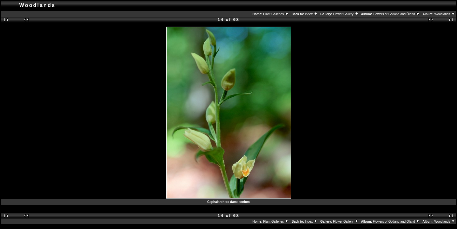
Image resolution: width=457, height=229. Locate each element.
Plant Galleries (276, 14)
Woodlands (444, 14)
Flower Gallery (345, 14)
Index (311, 14)
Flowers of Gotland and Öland (396, 14)
